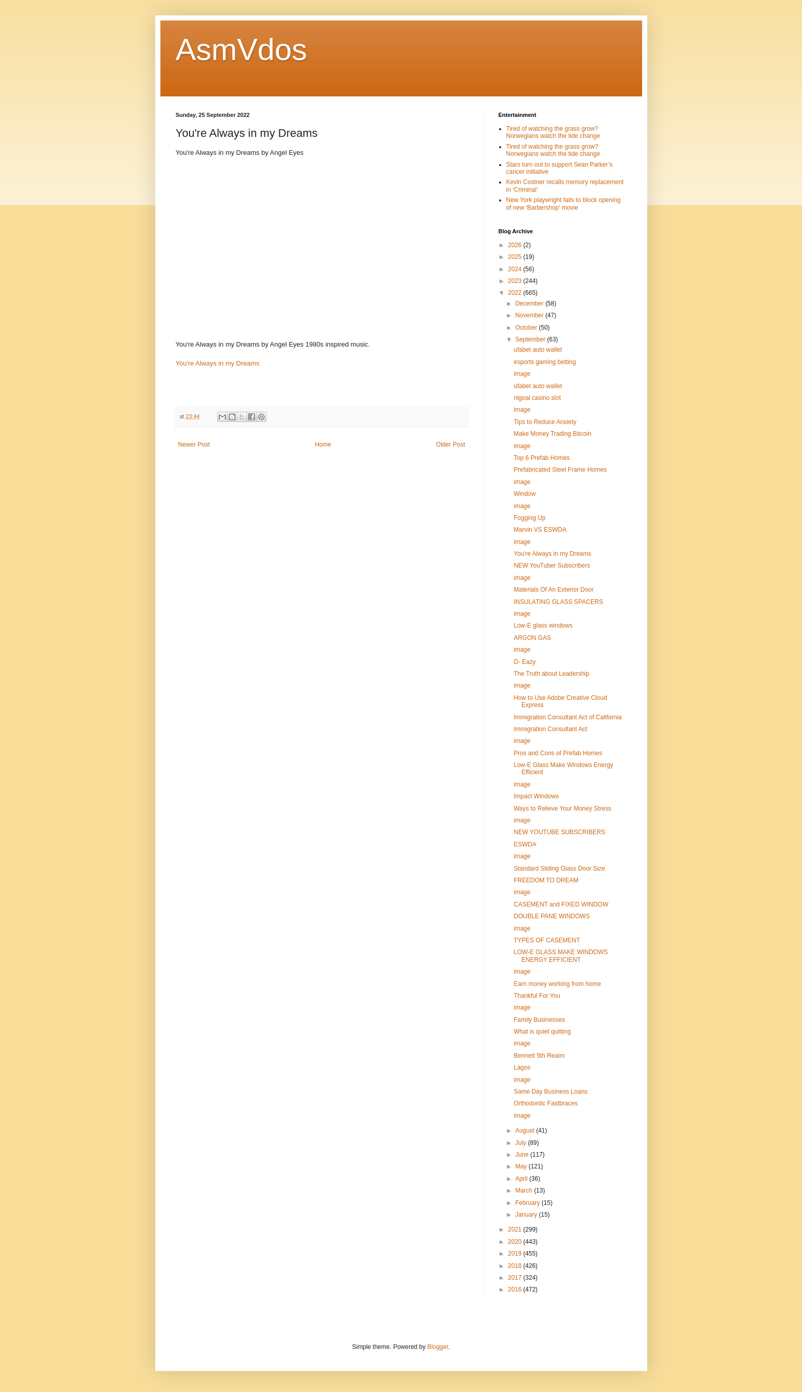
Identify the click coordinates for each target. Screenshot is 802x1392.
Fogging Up (529, 517)
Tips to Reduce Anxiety (544, 422)
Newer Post (194, 444)
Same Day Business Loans (550, 1091)
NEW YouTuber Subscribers (551, 565)
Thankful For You (536, 995)
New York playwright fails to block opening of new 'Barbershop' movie (563, 203)
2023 (515, 281)
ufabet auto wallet (537, 349)
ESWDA (524, 844)
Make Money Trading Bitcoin (552, 433)
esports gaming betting (544, 362)
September (531, 339)
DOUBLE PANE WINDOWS (551, 916)
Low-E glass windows (542, 625)
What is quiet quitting (541, 1031)
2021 (515, 1229)
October (527, 327)
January (527, 1214)
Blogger (437, 1346)
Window (524, 493)
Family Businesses (539, 1019)
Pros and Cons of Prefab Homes (557, 753)
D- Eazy (524, 661)
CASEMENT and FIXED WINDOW (560, 904)
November (530, 315)
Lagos (521, 1067)
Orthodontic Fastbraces (545, 1103)
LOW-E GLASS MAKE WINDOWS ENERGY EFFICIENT (560, 956)
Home (323, 444)
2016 (515, 1289)
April (522, 1178)
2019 (515, 1253)
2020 (515, 1241)
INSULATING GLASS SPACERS (558, 602)
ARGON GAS (532, 637)
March (524, 1190)
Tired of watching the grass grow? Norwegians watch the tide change (553, 132)
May (521, 1166)
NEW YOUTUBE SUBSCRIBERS (559, 832)
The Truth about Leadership (551, 673)
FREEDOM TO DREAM (545, 880)
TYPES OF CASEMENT (546, 940)
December (530, 303)
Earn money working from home (557, 983)
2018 (515, 1265)
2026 (515, 245)
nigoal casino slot (537, 397)
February (528, 1202)
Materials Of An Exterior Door (553, 589)
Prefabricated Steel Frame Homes (559, 469)
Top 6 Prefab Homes (541, 457)
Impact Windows (536, 796)
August (525, 1130)
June (522, 1154)
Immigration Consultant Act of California (567, 717)
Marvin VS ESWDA (539, 529)
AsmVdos (241, 49)
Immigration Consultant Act (550, 729)
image (521, 373)
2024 (515, 269)
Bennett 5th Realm (538, 1055)
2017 (515, 1277)
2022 (515, 292)
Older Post (450, 444)
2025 (515, 256)
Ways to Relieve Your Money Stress (562, 808)
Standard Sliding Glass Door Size (559, 868)
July (521, 1142)
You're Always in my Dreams (218, 363)
